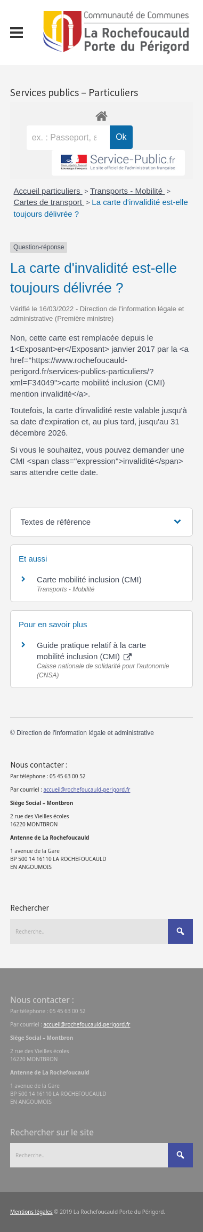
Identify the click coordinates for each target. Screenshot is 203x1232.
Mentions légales (31, 1211)
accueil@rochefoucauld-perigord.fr (86, 789)
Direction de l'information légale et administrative (85, 733)
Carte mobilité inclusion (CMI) (89, 579)
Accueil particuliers (48, 190)
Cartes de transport (49, 202)
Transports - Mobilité (127, 190)
